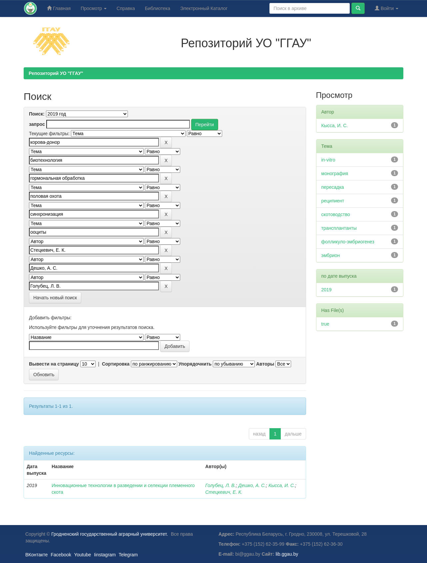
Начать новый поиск (55, 297)
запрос (37, 124)
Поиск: (37, 114)
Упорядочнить (195, 364)
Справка (126, 8)
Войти (386, 8)
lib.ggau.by (287, 554)
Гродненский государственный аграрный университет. (109, 534)
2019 (326, 289)
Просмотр (94, 8)
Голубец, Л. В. (220, 485)
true (325, 324)
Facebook (61, 554)
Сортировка (116, 364)
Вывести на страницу (54, 364)
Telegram (128, 554)
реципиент (332, 200)
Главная (59, 8)
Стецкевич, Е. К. (223, 492)
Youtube (82, 554)
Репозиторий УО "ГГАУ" (56, 73)
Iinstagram (105, 554)
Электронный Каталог (203, 8)
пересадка (332, 187)
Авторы (265, 364)
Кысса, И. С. (281, 485)
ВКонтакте (36, 554)
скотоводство (335, 214)
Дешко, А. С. (252, 485)
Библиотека (157, 8)
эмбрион (330, 255)
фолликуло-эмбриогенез (347, 241)
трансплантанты (339, 228)
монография (334, 173)
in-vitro (328, 159)
